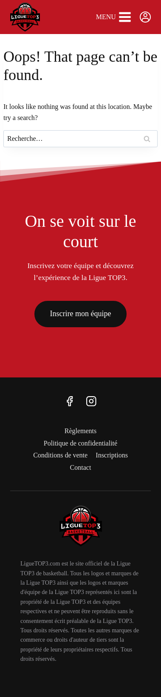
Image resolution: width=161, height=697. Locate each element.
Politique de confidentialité (80, 443)
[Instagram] (91, 401)
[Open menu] (114, 17)
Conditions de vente (60, 455)
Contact (80, 467)
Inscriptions (112, 455)
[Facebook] (69, 401)
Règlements (81, 430)
